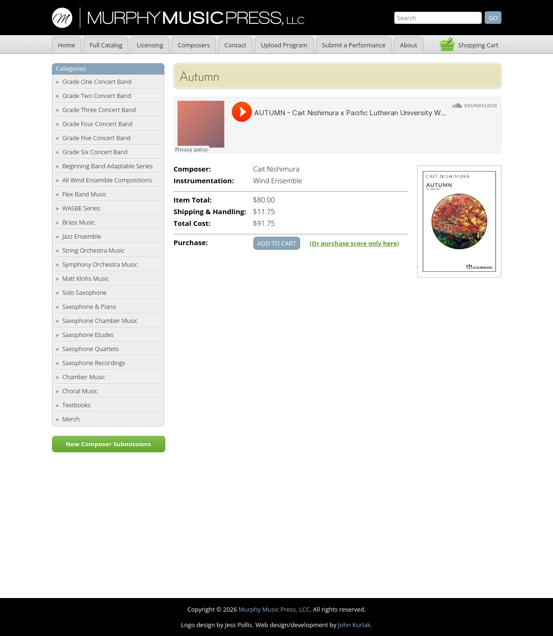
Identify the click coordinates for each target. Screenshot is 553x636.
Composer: (192, 168)
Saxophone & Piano (89, 306)
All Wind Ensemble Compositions (107, 180)
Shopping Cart (478, 45)
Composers (193, 45)
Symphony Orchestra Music (99, 264)
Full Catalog (105, 45)
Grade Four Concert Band (97, 124)
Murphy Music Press (178, 17)
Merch (71, 419)
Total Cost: (192, 223)
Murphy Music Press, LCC (274, 609)
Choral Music (80, 391)
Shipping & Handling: (210, 211)
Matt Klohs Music (85, 278)
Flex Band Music (84, 194)
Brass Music (78, 222)
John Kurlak (354, 625)
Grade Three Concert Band (99, 109)
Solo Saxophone (84, 292)
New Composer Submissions (108, 444)
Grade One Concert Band (97, 81)
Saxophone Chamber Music (100, 320)
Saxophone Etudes (87, 334)
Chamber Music (83, 377)
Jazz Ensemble (81, 236)
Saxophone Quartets (90, 348)
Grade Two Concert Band (96, 95)
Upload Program (284, 45)
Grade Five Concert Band (96, 138)
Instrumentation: (204, 180)
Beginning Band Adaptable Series (107, 166)
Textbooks (76, 405)
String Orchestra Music (93, 250)
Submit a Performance (354, 45)
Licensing (150, 45)
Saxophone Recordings (93, 363)
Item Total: (193, 199)
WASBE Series (81, 208)
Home (66, 45)
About (408, 45)
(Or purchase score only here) (354, 243)
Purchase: (191, 242)
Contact (235, 45)
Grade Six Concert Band (94, 152)
